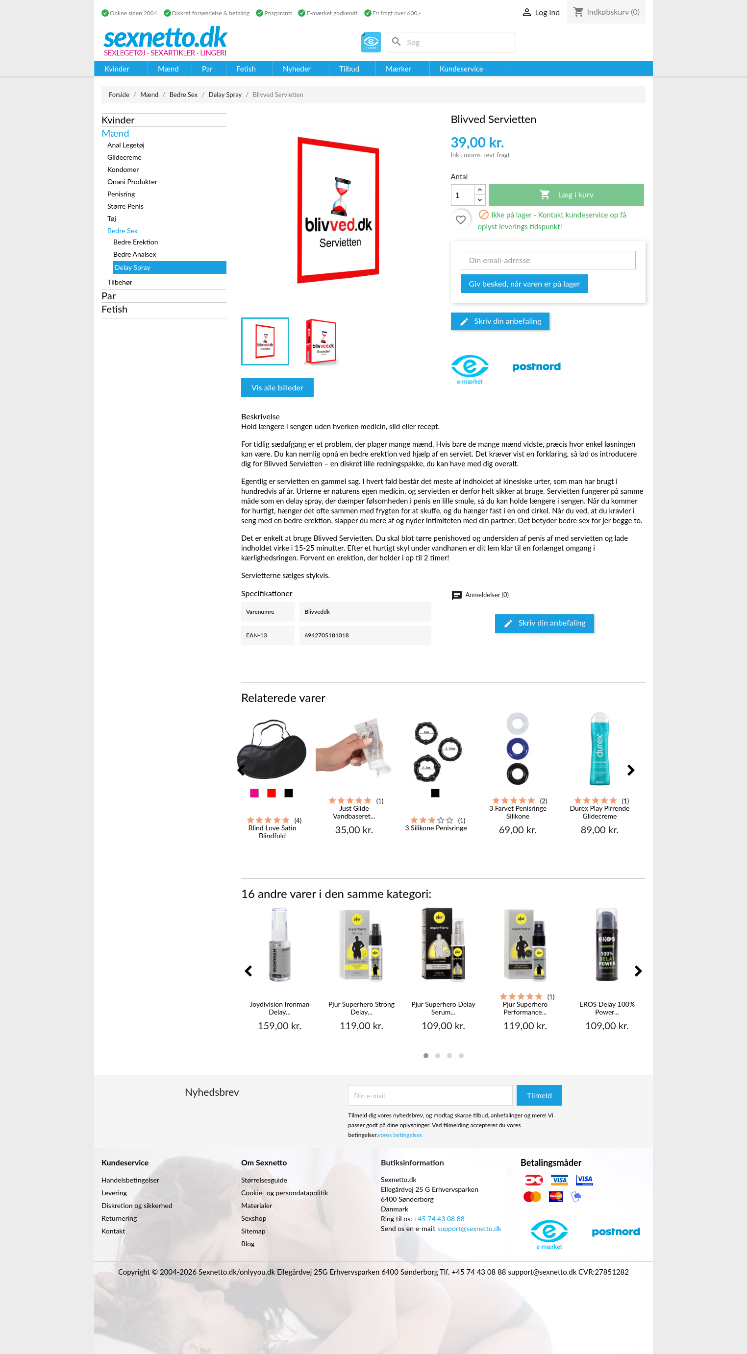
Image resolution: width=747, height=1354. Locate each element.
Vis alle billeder (277, 387)
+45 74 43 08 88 (439, 1218)
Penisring (121, 194)
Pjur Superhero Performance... (525, 1008)
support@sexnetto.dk (469, 1228)
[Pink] (254, 793)
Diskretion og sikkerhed (137, 1205)
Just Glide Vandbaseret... (354, 812)
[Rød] (271, 793)
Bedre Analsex (134, 254)
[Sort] (288, 793)
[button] (426, 1056)
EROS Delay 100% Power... (607, 1008)
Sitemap (253, 1231)
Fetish (114, 309)
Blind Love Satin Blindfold (272, 831)
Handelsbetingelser (130, 1180)
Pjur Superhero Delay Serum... (443, 1008)
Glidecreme (124, 157)
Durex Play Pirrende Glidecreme (600, 812)
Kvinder (118, 119)
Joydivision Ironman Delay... (280, 1008)
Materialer (256, 1205)
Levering (114, 1192)
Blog (247, 1243)
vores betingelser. (400, 1134)
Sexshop (254, 1218)
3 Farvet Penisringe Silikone (518, 812)
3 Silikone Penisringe (436, 828)
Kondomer (123, 169)
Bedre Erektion (135, 242)
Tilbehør (119, 282)
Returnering (119, 1218)
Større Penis (125, 206)
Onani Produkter (132, 181)
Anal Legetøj (126, 145)
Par (108, 295)
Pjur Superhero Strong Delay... (361, 1008)
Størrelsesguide (264, 1180)
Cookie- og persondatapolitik (284, 1192)
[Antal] (462, 195)
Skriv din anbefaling (500, 321)
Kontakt (113, 1231)
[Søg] (451, 42)
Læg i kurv (566, 195)
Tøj (111, 218)
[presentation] (240, 771)
